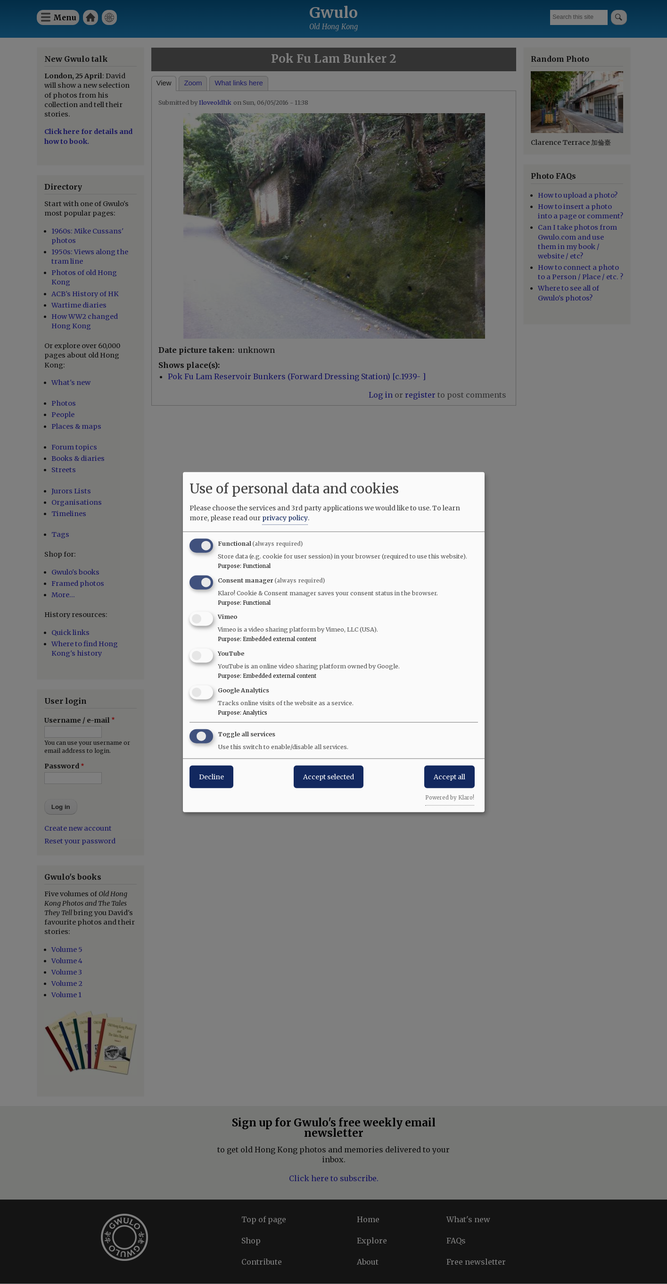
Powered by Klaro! (449, 797)
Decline (211, 776)
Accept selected (328, 776)
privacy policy (285, 517)
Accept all (449, 776)
